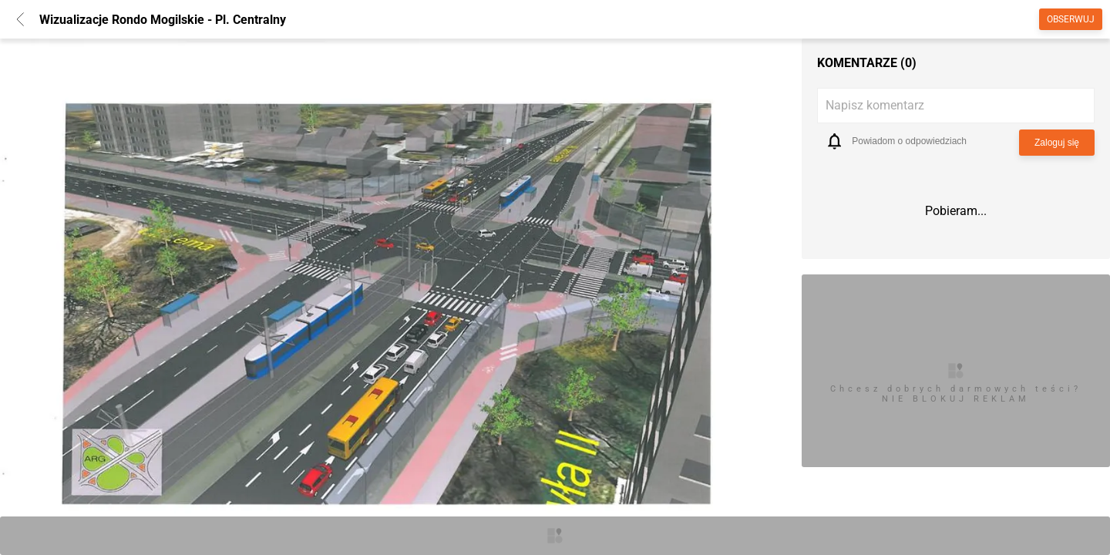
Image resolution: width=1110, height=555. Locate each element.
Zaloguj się (1056, 142)
